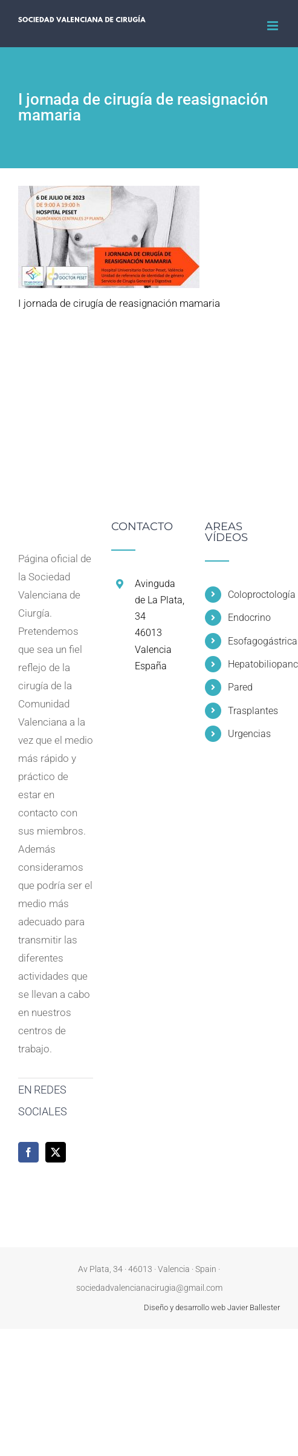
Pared (240, 687)
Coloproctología (254, 594)
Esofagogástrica (254, 641)
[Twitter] (55, 1152)
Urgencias (249, 733)
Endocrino (249, 617)
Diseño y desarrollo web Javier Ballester (212, 1307)
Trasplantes (253, 711)
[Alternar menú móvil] (273, 25)
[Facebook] (28, 1152)
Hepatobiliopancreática (254, 664)
